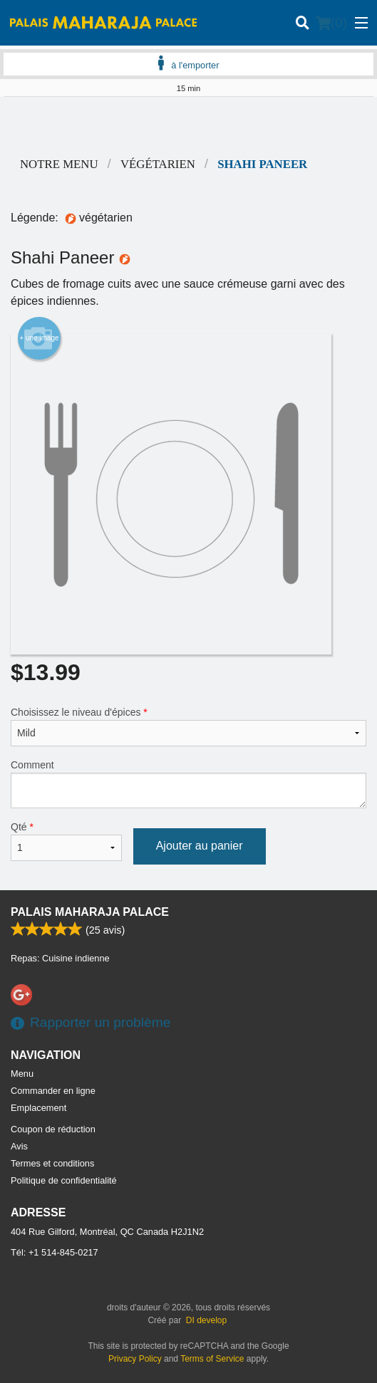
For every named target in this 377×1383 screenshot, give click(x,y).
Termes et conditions (52, 1163)
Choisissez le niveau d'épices (188, 726)
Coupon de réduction (53, 1129)
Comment (188, 783)
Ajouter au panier (199, 846)
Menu (22, 1073)
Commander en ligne (53, 1090)
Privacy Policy (135, 1359)
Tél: (54, 1252)
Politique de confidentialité (64, 1180)
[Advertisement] (188, 125)
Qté (66, 841)
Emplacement (38, 1107)
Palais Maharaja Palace (90, 912)
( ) (331, 22)
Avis (19, 1146)
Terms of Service (212, 1359)
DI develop (206, 1320)
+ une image (38, 338)
